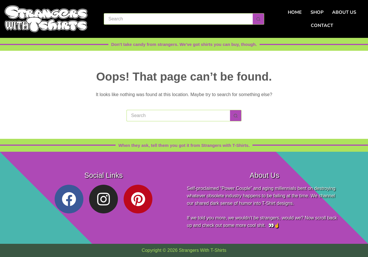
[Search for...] (178, 19)
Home (295, 12)
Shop (316, 12)
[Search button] (258, 19)
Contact (322, 25)
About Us (344, 12)
